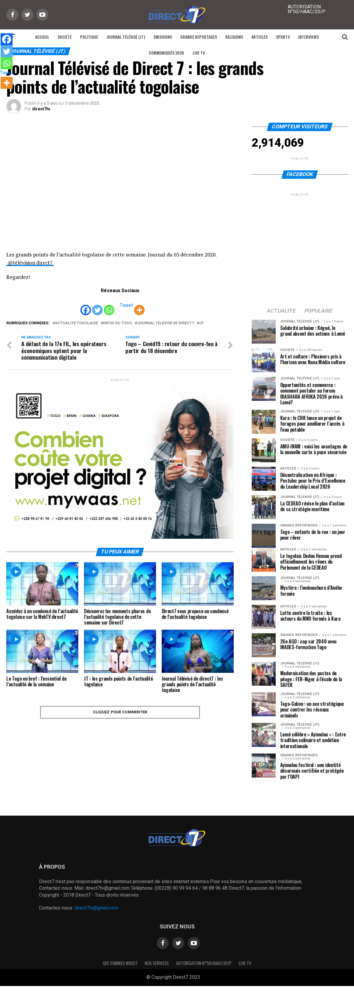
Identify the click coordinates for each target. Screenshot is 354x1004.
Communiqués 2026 (166, 52)
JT (201, 323)
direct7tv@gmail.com (96, 908)
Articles (259, 37)
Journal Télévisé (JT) (125, 37)
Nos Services (157, 963)
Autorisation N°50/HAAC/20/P (204, 963)
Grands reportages (198, 37)
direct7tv (41, 108)
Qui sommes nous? (120, 963)
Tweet (126, 305)
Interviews (308, 37)
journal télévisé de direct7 (165, 323)
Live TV (199, 52)
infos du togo (117, 323)
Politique (89, 37)
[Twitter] (97, 306)
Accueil (42, 37)
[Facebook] (85, 306)
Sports (283, 37)
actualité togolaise (76, 323)
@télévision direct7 (31, 262)
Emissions (163, 37)
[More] (139, 306)
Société (65, 37)
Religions (234, 37)
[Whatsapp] (109, 306)
